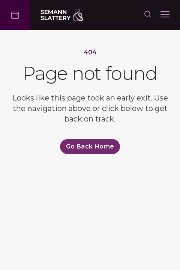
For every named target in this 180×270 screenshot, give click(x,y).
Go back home (90, 146)
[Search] (148, 15)
